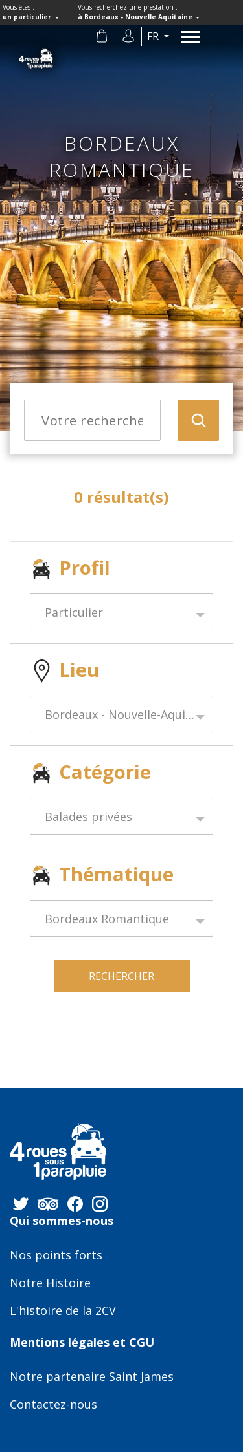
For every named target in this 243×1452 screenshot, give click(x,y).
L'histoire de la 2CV (63, 1311)
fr (154, 36)
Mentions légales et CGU (82, 1343)
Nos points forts (56, 1255)
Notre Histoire (50, 1283)
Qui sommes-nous (61, 1221)
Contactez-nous (53, 1405)
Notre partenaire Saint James (92, 1377)
